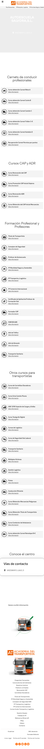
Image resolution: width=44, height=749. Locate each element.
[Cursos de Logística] (4, 428)
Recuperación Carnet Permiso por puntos (22, 142)
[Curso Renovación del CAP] (4, 173)
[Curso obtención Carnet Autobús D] (4, 133)
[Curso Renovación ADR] (4, 195)
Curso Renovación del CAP (17, 173)
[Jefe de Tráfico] (4, 333)
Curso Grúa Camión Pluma (17, 396)
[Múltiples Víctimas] (4, 460)
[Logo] (22, 3)
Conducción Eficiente (15, 491)
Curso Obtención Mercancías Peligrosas (22, 501)
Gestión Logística (14, 470)
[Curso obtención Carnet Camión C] (4, 111)
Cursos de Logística (15, 428)
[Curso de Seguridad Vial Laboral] (4, 439)
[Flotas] (4, 481)
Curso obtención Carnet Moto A (19, 90)
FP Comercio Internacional (17, 289)
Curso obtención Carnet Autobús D (20, 132)
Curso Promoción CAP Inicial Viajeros (21, 183)
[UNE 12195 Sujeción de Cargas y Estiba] (4, 407)
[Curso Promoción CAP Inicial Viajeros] (4, 184)
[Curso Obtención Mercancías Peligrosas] (4, 502)
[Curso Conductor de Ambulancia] (4, 523)
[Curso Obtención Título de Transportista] (4, 513)
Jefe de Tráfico (13, 333)
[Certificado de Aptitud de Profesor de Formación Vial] (4, 301)
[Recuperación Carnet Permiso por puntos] (4, 143)
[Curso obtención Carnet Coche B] (4, 101)
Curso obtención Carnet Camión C (20, 111)
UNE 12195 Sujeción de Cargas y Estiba (21, 406)
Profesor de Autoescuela (17, 257)
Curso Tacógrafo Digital (16, 417)
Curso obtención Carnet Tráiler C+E (20, 121)
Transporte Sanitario (15, 354)
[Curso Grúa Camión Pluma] (4, 397)
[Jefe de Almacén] (4, 344)
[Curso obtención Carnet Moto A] (4, 90)
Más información (13, 92)
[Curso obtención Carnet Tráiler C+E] (4, 122)
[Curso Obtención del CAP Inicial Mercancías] (4, 205)
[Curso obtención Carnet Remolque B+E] (4, 534)
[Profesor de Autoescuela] (4, 258)
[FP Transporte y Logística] (4, 279)
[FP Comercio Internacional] (4, 289)
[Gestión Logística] (4, 470)
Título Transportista (10, 7)
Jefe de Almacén (14, 343)
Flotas (10, 480)
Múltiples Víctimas (15, 459)
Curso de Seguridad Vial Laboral (19, 438)
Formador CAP (13, 311)
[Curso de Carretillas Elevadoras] (4, 386)
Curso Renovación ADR (16, 194)
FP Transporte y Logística (22, 7)
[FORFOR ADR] (4, 323)
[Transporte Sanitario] (4, 354)
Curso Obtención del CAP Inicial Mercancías (23, 204)
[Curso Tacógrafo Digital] (4, 418)
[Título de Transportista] (4, 237)
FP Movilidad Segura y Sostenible (20, 268)
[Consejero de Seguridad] (4, 247)
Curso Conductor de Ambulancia (19, 523)
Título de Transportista (16, 236)
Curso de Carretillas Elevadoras (19, 385)
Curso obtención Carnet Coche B (19, 100)
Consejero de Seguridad (16, 247)
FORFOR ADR (12, 322)
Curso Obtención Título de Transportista (22, 512)
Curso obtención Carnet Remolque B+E (22, 533)
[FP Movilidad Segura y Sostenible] (4, 268)
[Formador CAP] (4, 312)
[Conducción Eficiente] (4, 492)
